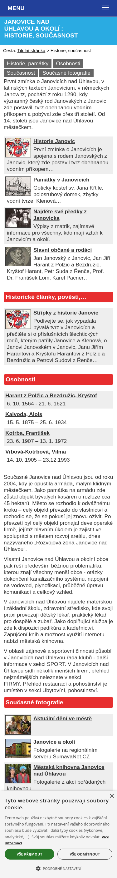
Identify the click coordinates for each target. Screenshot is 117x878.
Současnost (21, 73)
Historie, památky (27, 63)
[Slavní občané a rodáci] (18, 264)
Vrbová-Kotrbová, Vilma (35, 452)
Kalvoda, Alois (23, 414)
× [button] (111, 796)
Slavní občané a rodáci (62, 250)
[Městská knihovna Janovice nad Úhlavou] (18, 781)
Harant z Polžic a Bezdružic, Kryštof (51, 395)
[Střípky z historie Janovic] (18, 327)
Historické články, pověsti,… (46, 297)
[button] (58, 868)
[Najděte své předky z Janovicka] (18, 226)
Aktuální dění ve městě (62, 718)
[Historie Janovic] (18, 155)
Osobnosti (68, 63)
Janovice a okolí (54, 742)
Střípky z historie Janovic (65, 313)
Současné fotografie (66, 73)
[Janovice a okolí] (18, 756)
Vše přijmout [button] (29, 854)
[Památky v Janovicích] (18, 194)
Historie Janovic (54, 141)
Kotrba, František (27, 433)
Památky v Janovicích (61, 179)
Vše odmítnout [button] (85, 854)
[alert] (58, 834)
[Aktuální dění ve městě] (18, 733)
